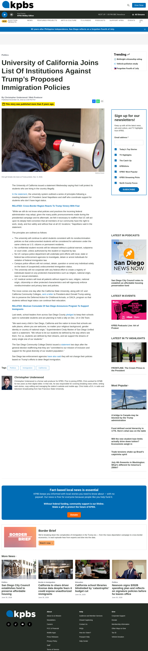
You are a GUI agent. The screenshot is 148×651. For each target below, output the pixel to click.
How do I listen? (85, 633)
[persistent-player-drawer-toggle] (138, 17)
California (43, 368)
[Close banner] (145, 29)
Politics (5, 55)
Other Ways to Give (119, 628)
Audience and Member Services (90, 616)
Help (141, 24)
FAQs (81, 628)
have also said (54, 356)
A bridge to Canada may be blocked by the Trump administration (124, 418)
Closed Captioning (86, 620)
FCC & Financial (53, 628)
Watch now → (46, 543)
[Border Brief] (20, 537)
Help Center (83, 641)
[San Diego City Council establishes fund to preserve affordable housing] (19, 569)
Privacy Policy (52, 641)
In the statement (19, 194)
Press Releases (52, 637)
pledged (70, 315)
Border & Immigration (46, 582)
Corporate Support (118, 616)
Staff (48, 645)
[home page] (17, 6)
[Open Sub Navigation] (29, 27)
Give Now (139, 6)
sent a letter (47, 294)
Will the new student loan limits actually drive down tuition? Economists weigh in (127, 441)
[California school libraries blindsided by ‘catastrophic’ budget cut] (92, 569)
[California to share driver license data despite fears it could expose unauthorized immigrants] (55, 569)
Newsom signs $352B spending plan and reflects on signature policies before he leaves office (129, 589)
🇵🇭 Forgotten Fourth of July (126, 68)
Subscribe (129, 189)
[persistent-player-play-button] (4, 17)
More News (9, 556)
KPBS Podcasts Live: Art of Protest (125, 326)
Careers (50, 624)
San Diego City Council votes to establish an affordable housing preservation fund (127, 283)
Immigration (27, 368)
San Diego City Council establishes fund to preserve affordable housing (16, 589)
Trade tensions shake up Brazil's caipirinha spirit (127, 453)
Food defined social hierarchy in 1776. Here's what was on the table (128, 429)
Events (131, 23)
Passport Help (84, 637)
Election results (12, 24)
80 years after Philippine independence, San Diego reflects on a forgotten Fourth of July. (73, 29)
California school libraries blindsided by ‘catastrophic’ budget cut (92, 588)
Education (79, 582)
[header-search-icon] (128, 6)
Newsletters (51, 620)
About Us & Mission (54, 616)
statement (65, 344)
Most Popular (120, 385)
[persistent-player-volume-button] (12, 17)
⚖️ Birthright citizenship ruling (128, 59)
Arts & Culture (68, 23)
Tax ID (114, 633)
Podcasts (100, 23)
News (30, 23)
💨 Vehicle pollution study (126, 64)
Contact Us (83, 624)
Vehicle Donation (118, 637)
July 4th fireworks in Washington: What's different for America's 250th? (128, 465)
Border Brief (47, 530)
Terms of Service (53, 649)
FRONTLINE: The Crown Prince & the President (128, 369)
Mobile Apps (51, 633)
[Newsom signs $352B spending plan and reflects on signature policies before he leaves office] (129, 569)
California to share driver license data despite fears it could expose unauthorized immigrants (55, 589)
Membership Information (120, 624)
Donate (74, 514)
